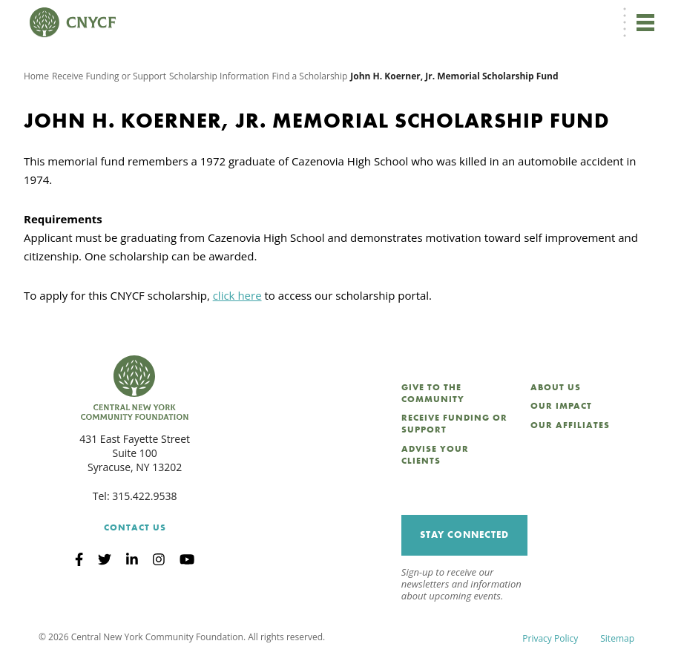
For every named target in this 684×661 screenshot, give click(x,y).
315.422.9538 (144, 496)
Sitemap (617, 638)
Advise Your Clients (435, 455)
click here (237, 295)
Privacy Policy (550, 638)
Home (36, 76)
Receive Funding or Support (109, 76)
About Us (555, 387)
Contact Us (135, 527)
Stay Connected (464, 534)
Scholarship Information (219, 76)
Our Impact (561, 406)
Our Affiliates (570, 425)
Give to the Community (432, 393)
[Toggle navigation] (645, 22)
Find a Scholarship (310, 76)
